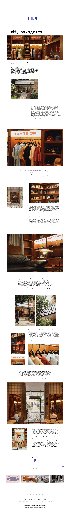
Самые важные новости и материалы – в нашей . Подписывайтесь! (35, 457)
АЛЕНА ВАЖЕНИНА (13, 63)
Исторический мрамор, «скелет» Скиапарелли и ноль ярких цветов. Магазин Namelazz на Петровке (57, 486)
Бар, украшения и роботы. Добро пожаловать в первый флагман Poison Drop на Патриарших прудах (42, 486)
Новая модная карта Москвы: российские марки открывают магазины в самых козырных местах (13, 486)
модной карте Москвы (16, 66)
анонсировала (34, 108)
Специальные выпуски (10, 23)
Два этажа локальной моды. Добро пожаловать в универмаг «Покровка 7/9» (27, 486)
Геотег (36, 468)
